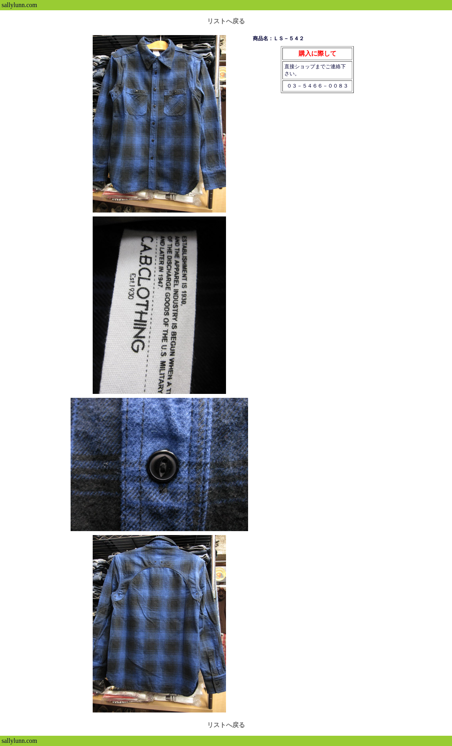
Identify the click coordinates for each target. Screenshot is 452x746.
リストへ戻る (226, 21)
